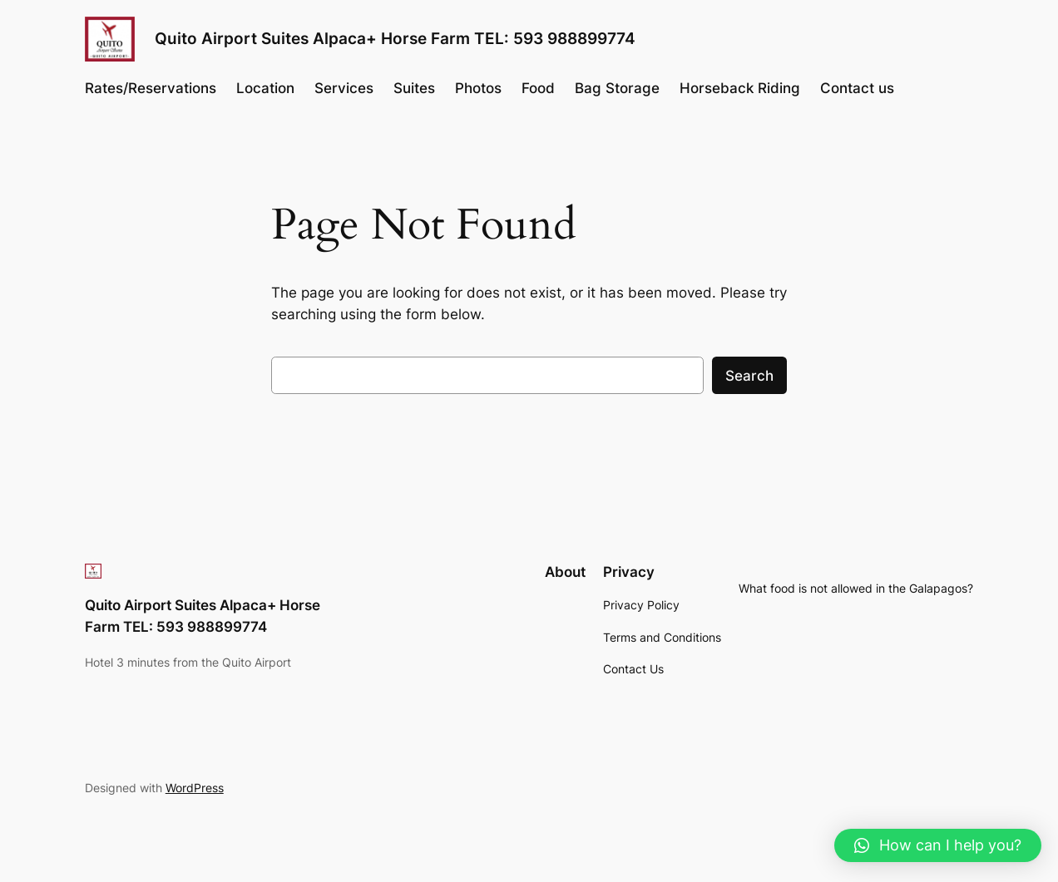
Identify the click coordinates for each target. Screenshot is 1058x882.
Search (749, 375)
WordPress (195, 788)
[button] (937, 845)
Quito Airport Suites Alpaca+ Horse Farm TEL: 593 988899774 (395, 38)
